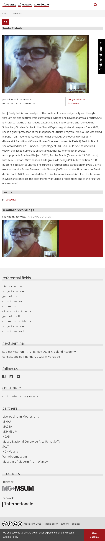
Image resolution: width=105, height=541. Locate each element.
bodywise (73, 103)
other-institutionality (16, 311)
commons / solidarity (16, 321)
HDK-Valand (10, 451)
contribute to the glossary (20, 396)
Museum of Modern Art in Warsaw (25, 461)
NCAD (6, 436)
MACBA (7, 426)
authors (65, 523)
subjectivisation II (14, 326)
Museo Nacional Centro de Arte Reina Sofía (31, 441)
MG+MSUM (9, 431)
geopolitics (9, 296)
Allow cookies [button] (94, 535)
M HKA (6, 421)
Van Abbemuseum (14, 456)
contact (76, 523)
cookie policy (51, 523)
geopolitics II (11, 316)
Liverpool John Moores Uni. (20, 416)
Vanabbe (54, 356)
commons (9, 306)
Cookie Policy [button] (10, 537)
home (5, 13)
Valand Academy (65, 351)
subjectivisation (77, 99)
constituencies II (13, 331)
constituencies (12, 301)
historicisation (12, 286)
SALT (5, 446)
